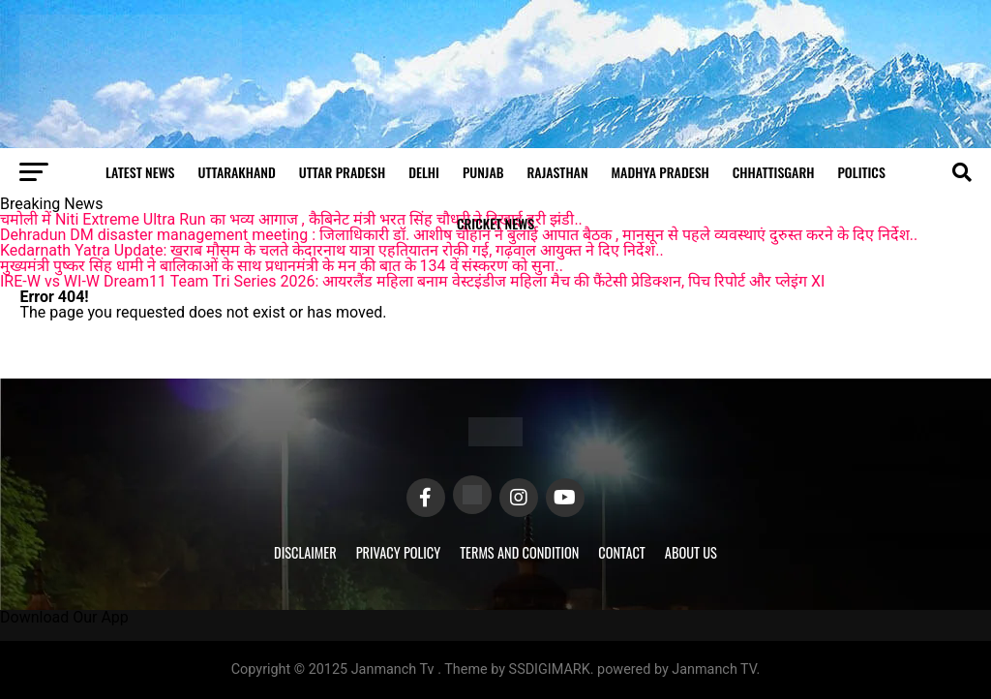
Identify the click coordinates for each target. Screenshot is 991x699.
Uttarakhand (237, 172)
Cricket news (495, 223)
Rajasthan (557, 172)
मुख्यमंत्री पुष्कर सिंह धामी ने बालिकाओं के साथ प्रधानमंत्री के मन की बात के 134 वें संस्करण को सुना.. (281, 266)
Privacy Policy (398, 552)
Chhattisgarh (774, 172)
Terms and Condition (519, 552)
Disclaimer (305, 552)
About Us (691, 552)
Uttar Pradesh (342, 172)
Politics (861, 172)
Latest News (139, 172)
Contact (621, 552)
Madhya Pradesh (660, 172)
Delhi (423, 172)
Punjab (483, 172)
